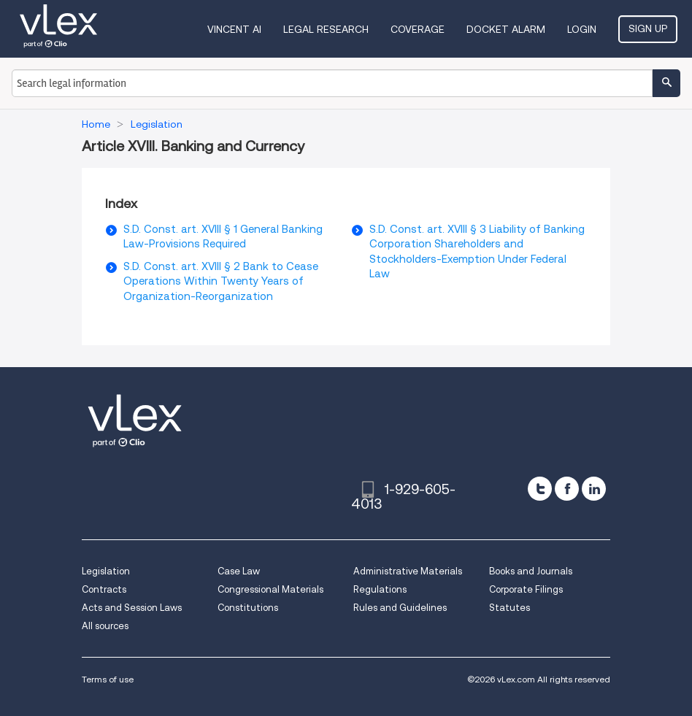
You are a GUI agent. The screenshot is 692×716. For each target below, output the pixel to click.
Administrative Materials (407, 571)
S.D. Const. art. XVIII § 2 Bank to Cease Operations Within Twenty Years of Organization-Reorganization (220, 281)
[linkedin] (594, 489)
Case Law (239, 571)
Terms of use (108, 679)
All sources (105, 625)
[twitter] (540, 489)
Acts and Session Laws (132, 607)
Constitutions (248, 607)
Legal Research (326, 29)
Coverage (418, 29)
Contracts (104, 589)
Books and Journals (530, 571)
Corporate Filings (526, 589)
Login (581, 29)
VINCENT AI (234, 29)
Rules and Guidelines (400, 607)
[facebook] (567, 489)
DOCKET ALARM (505, 29)
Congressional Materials (270, 589)
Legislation (106, 571)
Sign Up (647, 28)
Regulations (380, 589)
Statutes (509, 607)
